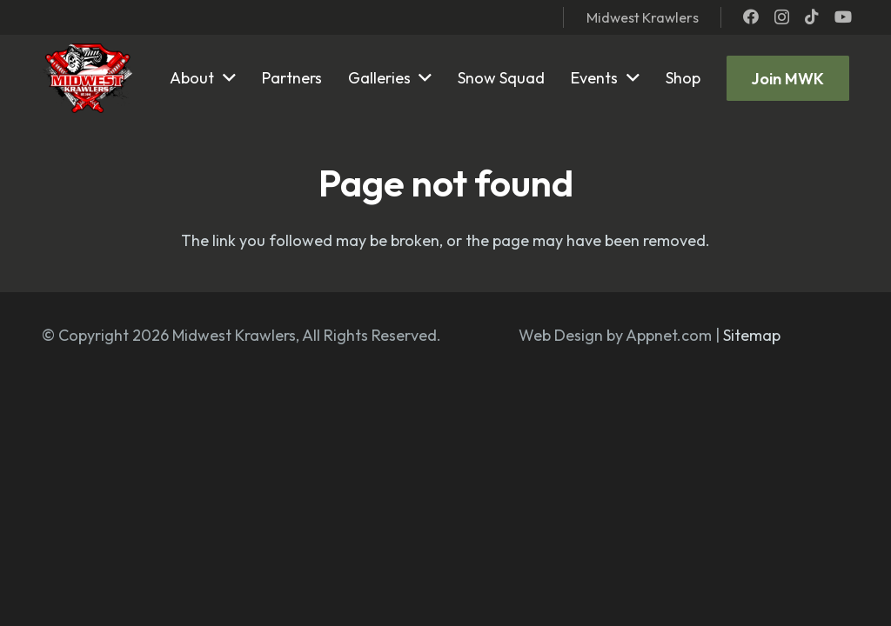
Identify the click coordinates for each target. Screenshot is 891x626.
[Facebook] (751, 16)
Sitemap (751, 335)
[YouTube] (843, 16)
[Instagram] (781, 17)
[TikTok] (812, 16)
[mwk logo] (85, 78)
